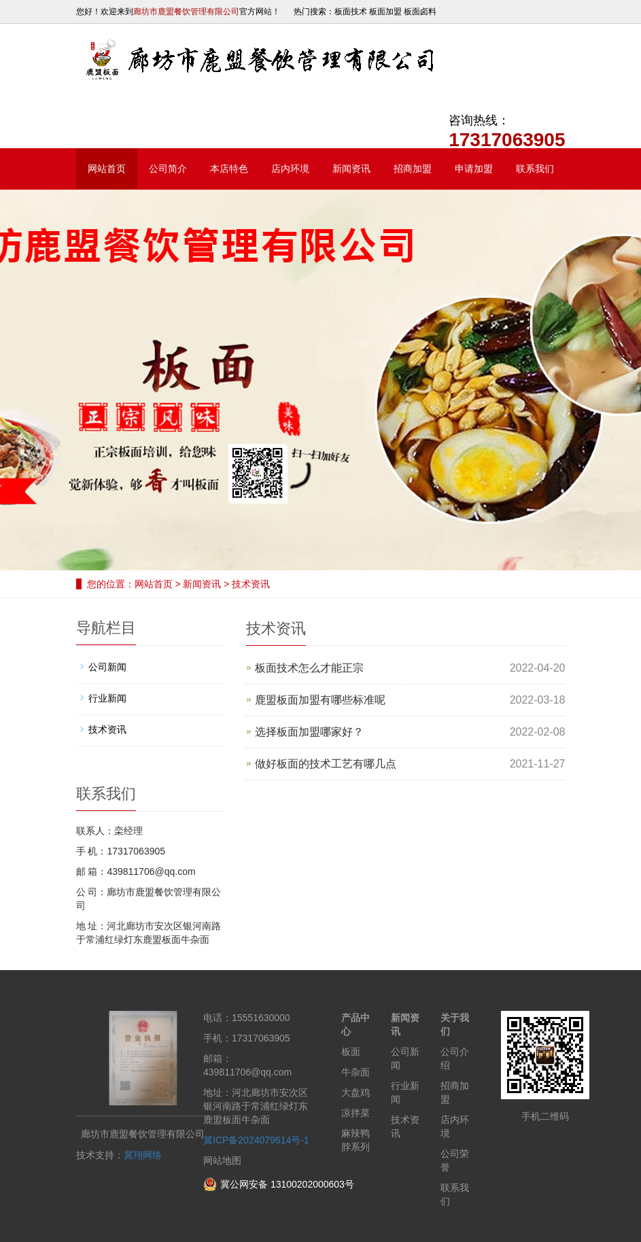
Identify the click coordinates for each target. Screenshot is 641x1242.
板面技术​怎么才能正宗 (309, 668)
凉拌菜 (355, 1112)
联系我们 (535, 168)
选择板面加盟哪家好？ (309, 732)
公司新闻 (107, 666)
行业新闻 (107, 698)
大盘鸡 (355, 1092)
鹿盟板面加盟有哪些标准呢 (320, 700)
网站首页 (107, 168)
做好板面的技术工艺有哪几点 (325, 764)
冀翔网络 (143, 1155)
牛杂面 (355, 1072)
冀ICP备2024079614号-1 (256, 1140)
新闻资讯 (351, 168)
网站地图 (222, 1160)
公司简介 (168, 168)
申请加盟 (474, 168)
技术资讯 (250, 584)
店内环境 (290, 168)
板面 (350, 1051)
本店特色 (229, 168)
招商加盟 (413, 168)
